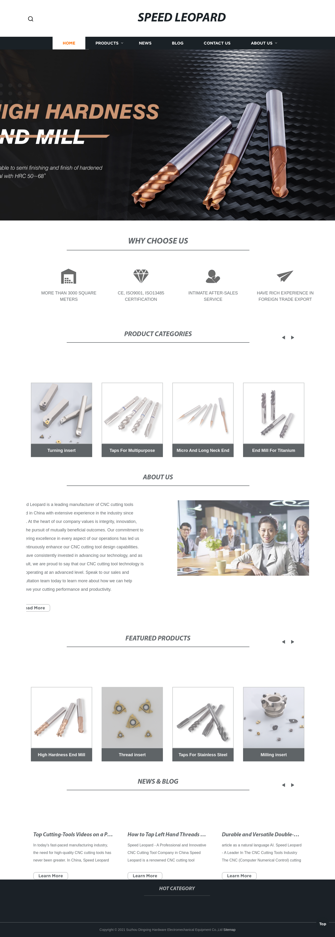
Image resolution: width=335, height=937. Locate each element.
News (145, 44)
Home (69, 44)
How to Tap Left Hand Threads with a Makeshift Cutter (192, 849)
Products (107, 44)
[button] (30, 19)
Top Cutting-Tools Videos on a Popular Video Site (90, 849)
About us (262, 44)
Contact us (217, 44)
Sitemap (229, 930)
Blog (177, 44)
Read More (28, 607)
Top (322, 923)
